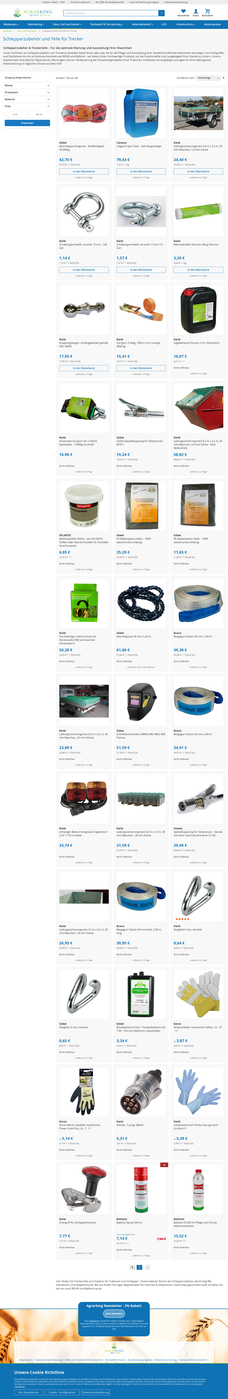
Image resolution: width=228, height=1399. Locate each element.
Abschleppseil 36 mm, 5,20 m (134, 636)
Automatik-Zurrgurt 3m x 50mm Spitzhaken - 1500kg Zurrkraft (78, 442)
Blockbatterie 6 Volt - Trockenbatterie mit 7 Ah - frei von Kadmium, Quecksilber (141, 1029)
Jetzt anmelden (114, 1313)
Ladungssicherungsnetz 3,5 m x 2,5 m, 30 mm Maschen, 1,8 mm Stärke (83, 931)
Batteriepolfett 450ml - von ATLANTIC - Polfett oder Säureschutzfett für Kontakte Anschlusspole (83, 542)
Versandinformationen (193, 1360)
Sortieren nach (186, 77)
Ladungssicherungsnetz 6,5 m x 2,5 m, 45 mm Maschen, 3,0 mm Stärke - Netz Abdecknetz (198, 444)
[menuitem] (10, 24)
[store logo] (33, 12)
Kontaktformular (115, 1360)
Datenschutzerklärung (49, 1360)
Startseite (7, 31)
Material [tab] (10, 99)
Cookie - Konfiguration (62, 1392)
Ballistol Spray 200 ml (129, 1222)
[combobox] (114, 13)
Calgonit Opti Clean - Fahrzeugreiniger (139, 146)
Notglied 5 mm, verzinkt (188, 929)
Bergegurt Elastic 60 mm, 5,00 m (193, 636)
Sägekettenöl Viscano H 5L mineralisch (197, 343)
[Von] (15, 114)
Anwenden (27, 123)
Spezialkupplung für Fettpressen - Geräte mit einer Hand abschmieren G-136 (198, 833)
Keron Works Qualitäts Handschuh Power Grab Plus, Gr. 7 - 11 (80, 1126)
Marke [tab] (9, 85)
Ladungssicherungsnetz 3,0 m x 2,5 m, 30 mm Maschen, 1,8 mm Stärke (198, 147)
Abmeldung (94, 1321)
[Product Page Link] (84, 136)
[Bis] (39, 114)
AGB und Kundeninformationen (84, 1360)
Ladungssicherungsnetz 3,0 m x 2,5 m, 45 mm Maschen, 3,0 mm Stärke (83, 735)
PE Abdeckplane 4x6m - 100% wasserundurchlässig (134, 540)
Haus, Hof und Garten (27, 31)
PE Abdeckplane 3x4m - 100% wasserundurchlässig (191, 540)
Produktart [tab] (11, 92)
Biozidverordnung (166, 1360)
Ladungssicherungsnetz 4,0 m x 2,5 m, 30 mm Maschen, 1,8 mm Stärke (141, 833)
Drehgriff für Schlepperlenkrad (77, 1222)
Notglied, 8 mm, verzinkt (73, 1027)
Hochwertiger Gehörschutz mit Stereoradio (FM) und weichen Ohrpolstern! (77, 640)
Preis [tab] (8, 106)
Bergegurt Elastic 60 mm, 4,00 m (193, 734)
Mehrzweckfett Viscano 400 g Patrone (196, 244)
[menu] (114, 24)
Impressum (26, 1360)
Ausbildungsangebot (140, 1360)
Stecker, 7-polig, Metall (130, 1125)
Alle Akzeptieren (28, 1392)
